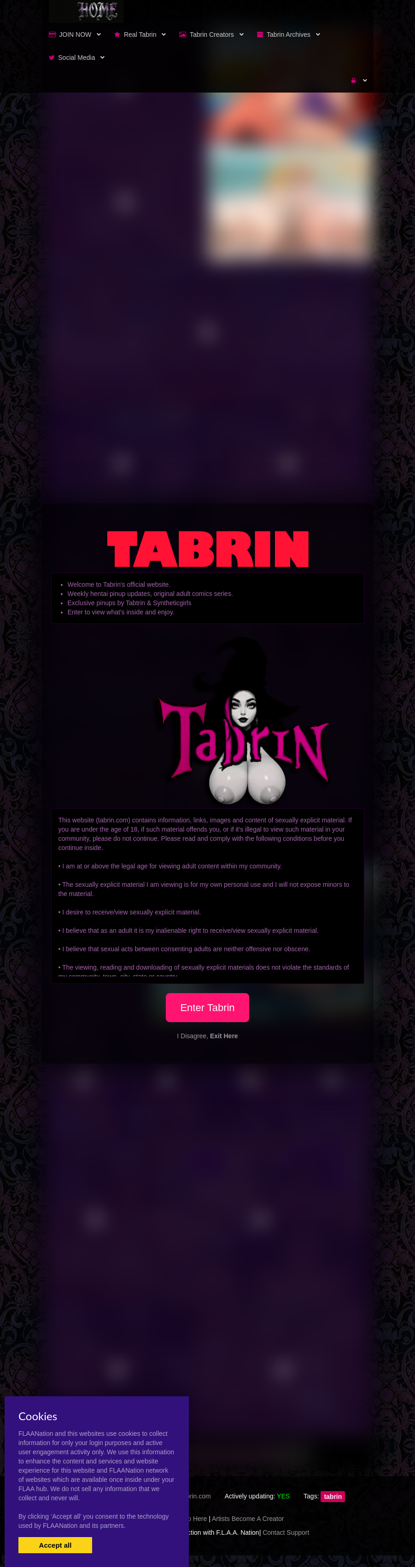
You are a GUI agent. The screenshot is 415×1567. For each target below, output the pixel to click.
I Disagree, (207, 1036)
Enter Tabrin (207, 1007)
